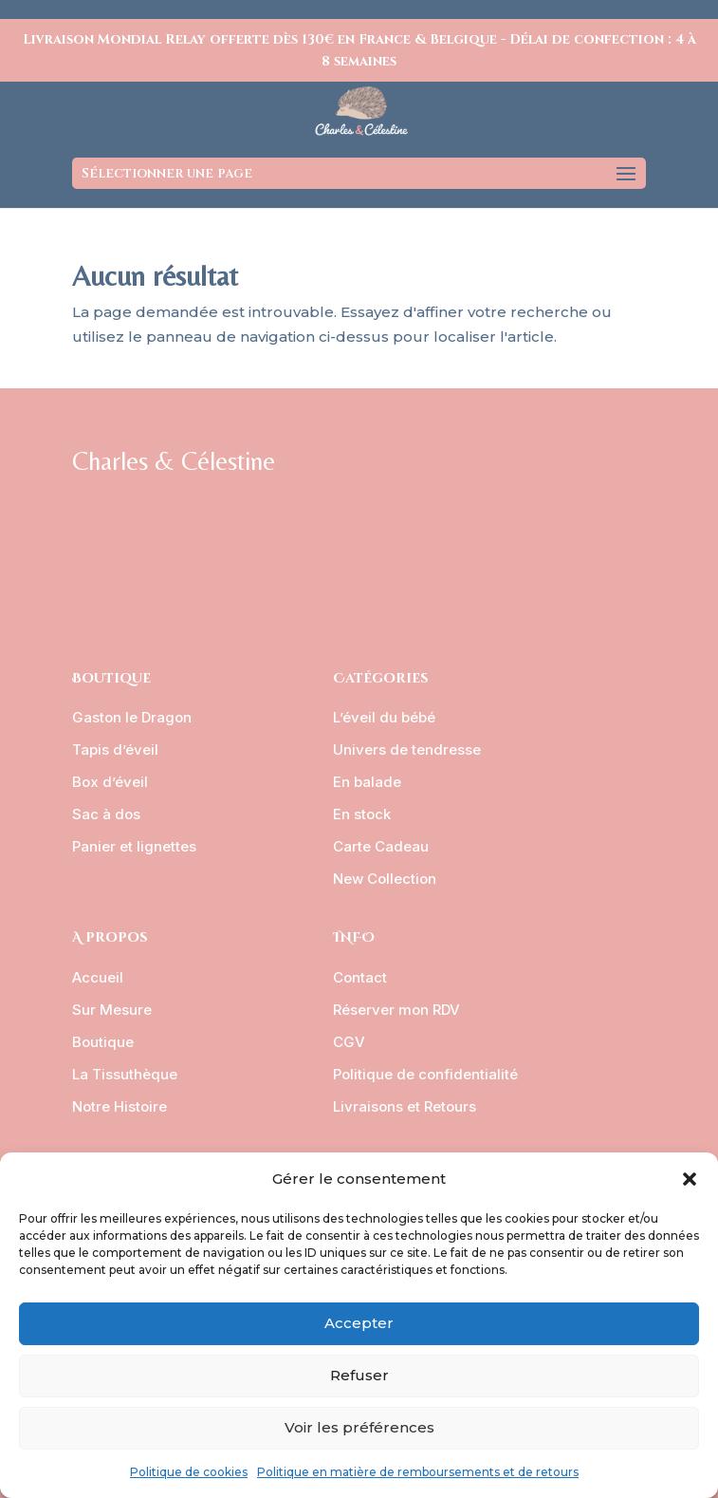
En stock (362, 814)
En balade (367, 782)
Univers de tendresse (407, 749)
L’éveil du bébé (384, 717)
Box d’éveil (110, 782)
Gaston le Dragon (132, 717)
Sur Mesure (112, 1010)
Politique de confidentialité (425, 1074)
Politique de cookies (189, 1472)
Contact (360, 977)
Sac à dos (106, 814)
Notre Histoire (119, 1106)
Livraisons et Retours (404, 1106)
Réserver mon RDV (396, 1010)
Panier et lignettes (134, 846)
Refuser (359, 1375)
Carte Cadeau (381, 846)
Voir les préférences (359, 1427)
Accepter (359, 1323)
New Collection (384, 879)
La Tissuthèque (124, 1074)
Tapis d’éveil (115, 749)
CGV (349, 1042)
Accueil (97, 977)
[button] (689, 1179)
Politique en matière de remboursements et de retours (418, 1472)
